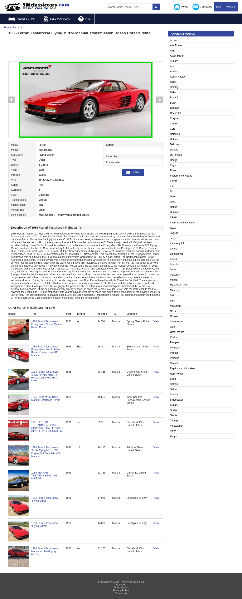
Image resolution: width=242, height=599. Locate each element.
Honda (173, 207)
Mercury (174, 290)
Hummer (175, 212)
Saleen (174, 384)
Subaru (174, 405)
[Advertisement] (85, 48)
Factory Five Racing (181, 175)
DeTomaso (176, 154)
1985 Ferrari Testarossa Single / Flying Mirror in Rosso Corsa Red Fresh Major (44, 376)
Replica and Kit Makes (182, 368)
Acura (173, 40)
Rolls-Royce (177, 373)
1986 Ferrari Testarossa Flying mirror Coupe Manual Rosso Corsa (46, 324)
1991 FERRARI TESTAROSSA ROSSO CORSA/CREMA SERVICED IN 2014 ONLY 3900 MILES (47, 426)
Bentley (174, 87)
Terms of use (121, 587)
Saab (173, 378)
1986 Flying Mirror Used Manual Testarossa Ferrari (45, 398)
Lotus (173, 269)
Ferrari (173, 180)
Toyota (173, 415)
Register (231, 6)
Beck (173, 81)
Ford (172, 191)
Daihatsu (175, 134)
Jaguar (174, 233)
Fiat (172, 186)
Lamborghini (177, 243)
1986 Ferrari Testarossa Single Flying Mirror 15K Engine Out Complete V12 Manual (45, 452)
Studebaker (176, 399)
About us (121, 584)
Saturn (173, 389)
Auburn (174, 61)
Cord (172, 128)
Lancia (173, 248)
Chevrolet (175, 113)
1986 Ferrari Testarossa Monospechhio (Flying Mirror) (44, 551)
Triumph (174, 420)
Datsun (174, 139)
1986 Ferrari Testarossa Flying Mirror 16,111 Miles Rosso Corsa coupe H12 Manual (45, 351)
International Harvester (182, 222)
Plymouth (175, 347)
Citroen (174, 123)
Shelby (174, 394)
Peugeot (174, 342)
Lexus (173, 259)
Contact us (202, 7)
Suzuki (174, 410)
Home (181, 7)
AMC (173, 50)
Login (219, 6)
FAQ (84, 19)
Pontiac (174, 352)
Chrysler (174, 118)
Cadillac (174, 108)
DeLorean (175, 144)
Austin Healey (177, 76)
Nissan (174, 316)
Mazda (174, 279)
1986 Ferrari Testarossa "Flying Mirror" (44, 499)
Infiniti (173, 217)
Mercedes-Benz (179, 285)
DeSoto (174, 149)
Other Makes (177, 332)
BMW (173, 92)
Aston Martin (177, 55)
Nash (173, 311)
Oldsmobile (176, 321)
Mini (172, 300)
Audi (172, 66)
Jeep (172, 238)
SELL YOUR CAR (56, 18)
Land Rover (176, 253)
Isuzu (173, 227)
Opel (172, 326)
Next (159, 99)
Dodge (173, 160)
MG (172, 295)
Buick (173, 102)
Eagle (173, 165)
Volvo (173, 431)
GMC (173, 201)
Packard (174, 337)
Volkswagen (176, 425)
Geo (172, 196)
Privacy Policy (121, 590)
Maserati (175, 274)
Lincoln (174, 264)
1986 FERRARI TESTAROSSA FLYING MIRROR (44, 475)
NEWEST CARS (21, 19)
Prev (11, 99)
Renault (174, 363)
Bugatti (174, 97)
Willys (173, 436)
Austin (173, 71)
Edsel (173, 170)
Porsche (174, 358)
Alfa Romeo (176, 45)
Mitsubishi (175, 306)
